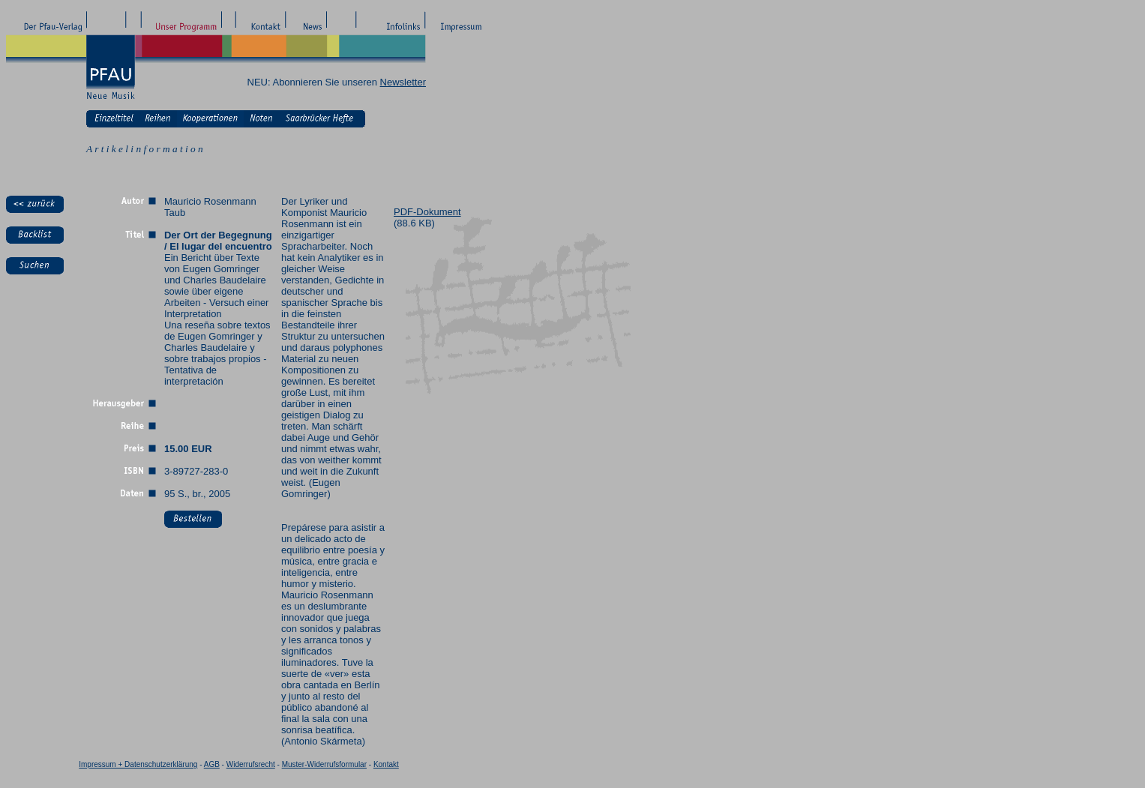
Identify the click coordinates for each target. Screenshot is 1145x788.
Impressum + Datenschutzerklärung (138, 764)
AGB (212, 764)
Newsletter (403, 82)
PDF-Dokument (427, 211)
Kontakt (386, 764)
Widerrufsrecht (250, 764)
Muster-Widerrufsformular (324, 764)
